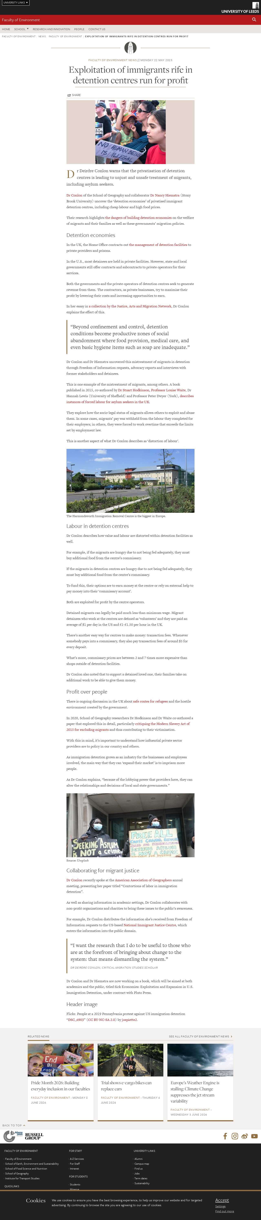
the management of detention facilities (158, 244)
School (19, 29)
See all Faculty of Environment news (199, 1036)
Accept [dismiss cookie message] (222, 1200)
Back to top (12, 1125)
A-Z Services (77, 1159)
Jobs (136, 1173)
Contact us (96, 29)
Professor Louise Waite (168, 390)
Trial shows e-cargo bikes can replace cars (126, 1086)
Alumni (139, 1159)
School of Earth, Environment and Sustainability (32, 1164)
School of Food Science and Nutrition (26, 1168)
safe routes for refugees (150, 701)
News (42, 36)
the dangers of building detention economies (138, 217)
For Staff (75, 1164)
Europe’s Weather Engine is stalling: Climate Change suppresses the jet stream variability (195, 1092)
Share (76, 95)
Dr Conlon (74, 195)
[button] (254, 20)
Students (75, 1184)
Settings (220, 1206)
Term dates (140, 1178)
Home (6, 29)
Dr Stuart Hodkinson (133, 390)
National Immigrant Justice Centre (150, 925)
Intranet (74, 1168)
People (79, 29)
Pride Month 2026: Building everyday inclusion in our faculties (60, 1086)
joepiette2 (129, 1019)
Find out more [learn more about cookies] (224, 1211)
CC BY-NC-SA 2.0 (101, 1019)
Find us (139, 1168)
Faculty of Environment (21, 19)
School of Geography (17, 1173)
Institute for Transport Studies (22, 1178)
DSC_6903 (76, 1019)
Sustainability (142, 1183)
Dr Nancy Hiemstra (164, 195)
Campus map (142, 1164)
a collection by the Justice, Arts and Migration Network (130, 306)
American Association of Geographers (143, 880)
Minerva (74, 1189)
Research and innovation (51, 29)
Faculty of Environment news (112, 60)
